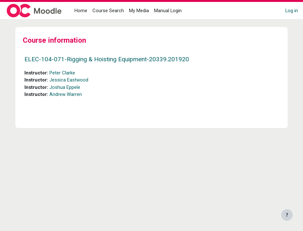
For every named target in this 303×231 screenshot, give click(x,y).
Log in (291, 10)
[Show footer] (287, 215)
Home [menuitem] (80, 10)
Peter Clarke (62, 73)
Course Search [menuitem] (108, 10)
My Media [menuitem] (139, 10)
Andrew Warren (65, 94)
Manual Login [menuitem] (168, 10)
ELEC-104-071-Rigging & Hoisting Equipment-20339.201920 (106, 59)
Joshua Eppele (64, 87)
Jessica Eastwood (68, 80)
